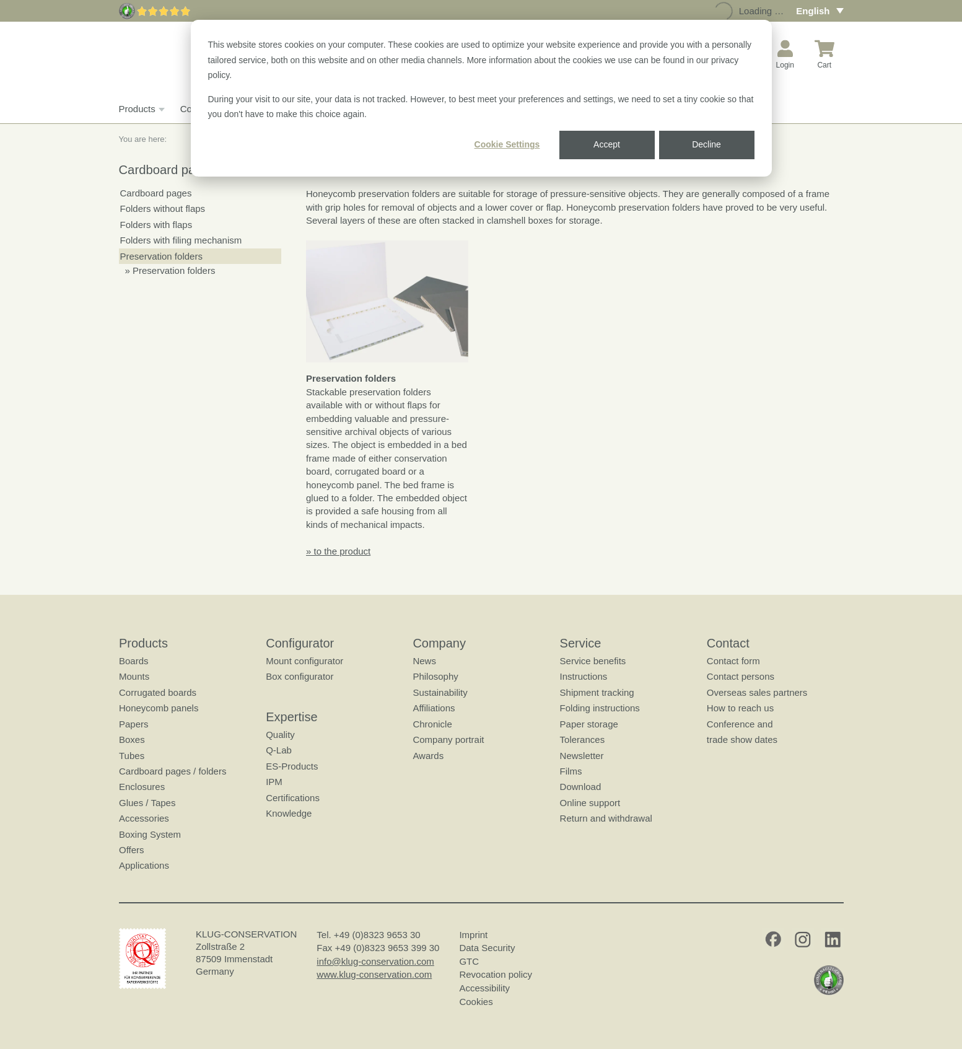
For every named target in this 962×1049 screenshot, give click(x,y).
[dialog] (481, 98)
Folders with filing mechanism (181, 240)
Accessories (144, 818)
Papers (134, 724)
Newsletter (581, 755)
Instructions (583, 677)
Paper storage (588, 724)
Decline (706, 144)
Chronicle (432, 724)
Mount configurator (304, 661)
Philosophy (435, 677)
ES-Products (292, 766)
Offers (131, 850)
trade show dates (741, 739)
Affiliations (434, 708)
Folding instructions (599, 708)
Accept (606, 144)
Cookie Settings (507, 144)
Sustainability (440, 692)
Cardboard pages (156, 193)
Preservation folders (161, 256)
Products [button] (140, 109)
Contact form (732, 661)
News (424, 661)
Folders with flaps (156, 224)
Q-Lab (279, 750)
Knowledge (289, 813)
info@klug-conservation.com (375, 961)
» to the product (338, 551)
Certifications (293, 797)
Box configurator (299, 677)
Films (570, 771)
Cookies (475, 1001)
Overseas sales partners (756, 692)
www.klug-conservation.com (374, 974)
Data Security (487, 947)
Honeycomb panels (158, 708)
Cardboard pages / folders (172, 771)
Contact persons (740, 677)
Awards (428, 755)
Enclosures (142, 787)
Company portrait (448, 739)
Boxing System (150, 834)
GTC (469, 961)
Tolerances (582, 739)
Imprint (473, 934)
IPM (274, 781)
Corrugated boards (157, 692)
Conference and (739, 724)
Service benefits (592, 661)
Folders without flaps (163, 208)
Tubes (131, 755)
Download (580, 787)
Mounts (134, 677)
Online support (589, 802)
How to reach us (739, 708)
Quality (280, 734)
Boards (134, 661)
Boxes (132, 739)
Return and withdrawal (605, 818)
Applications (144, 866)
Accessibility (484, 988)
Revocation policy (495, 974)
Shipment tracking (596, 692)
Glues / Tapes (147, 802)
